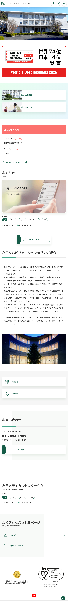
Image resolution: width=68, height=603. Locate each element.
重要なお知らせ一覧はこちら (13, 162)
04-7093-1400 (14, 435)
